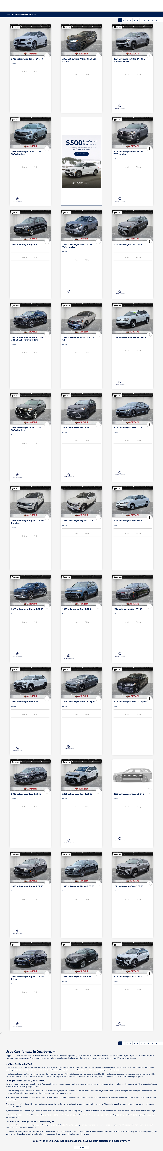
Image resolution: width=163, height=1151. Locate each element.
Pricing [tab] (36, 72)
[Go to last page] (160, 20)
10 (152, 20)
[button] (15, 27)
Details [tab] (24, 72)
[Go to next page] (156, 20)
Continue (81, 1147)
